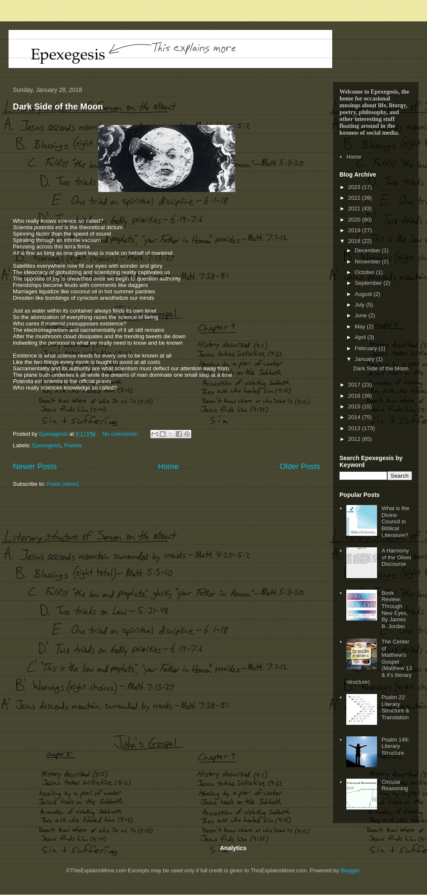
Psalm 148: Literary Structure (395, 746)
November (368, 261)
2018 (355, 241)
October (365, 272)
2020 (355, 219)
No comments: (121, 434)
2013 (355, 428)
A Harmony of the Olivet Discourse (396, 557)
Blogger (350, 870)
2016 (355, 396)
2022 (355, 198)
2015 (355, 406)
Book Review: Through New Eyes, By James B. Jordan (394, 609)
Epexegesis (46, 445)
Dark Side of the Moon (58, 106)
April (361, 337)
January (365, 359)
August (364, 294)
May (361, 326)
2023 (355, 187)
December (368, 250)
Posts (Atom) (63, 484)
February (367, 348)
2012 (355, 439)
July (360, 304)
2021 (355, 208)
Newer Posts (35, 466)
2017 (355, 384)
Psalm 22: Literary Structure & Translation (395, 707)
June (362, 315)
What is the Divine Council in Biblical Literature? (395, 521)
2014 (355, 417)
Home (168, 466)
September (369, 283)
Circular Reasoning (394, 785)
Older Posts (300, 466)
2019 (355, 230)
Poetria (73, 445)
